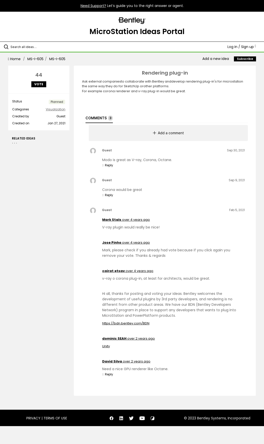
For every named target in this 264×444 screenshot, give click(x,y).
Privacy (33, 418)
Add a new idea (215, 58)
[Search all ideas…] (33, 47)
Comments (99, 118)
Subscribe (245, 59)
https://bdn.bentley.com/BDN (125, 323)
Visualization (55, 109)
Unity (106, 346)
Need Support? (93, 5)
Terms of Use (55, 418)
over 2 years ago (141, 338)
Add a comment (168, 133)
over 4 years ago (136, 219)
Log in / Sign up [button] (241, 46)
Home (15, 58)
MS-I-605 (35, 58)
